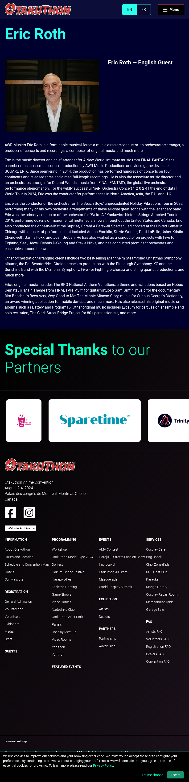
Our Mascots (14, 579)
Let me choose (152, 775)
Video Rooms (61, 639)
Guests (11, 651)
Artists (104, 609)
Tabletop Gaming (64, 587)
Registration (16, 592)
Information (16, 539)
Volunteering (14, 609)
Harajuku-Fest (62, 579)
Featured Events (66, 667)
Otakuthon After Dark (67, 617)
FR (143, 9)
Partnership (107, 638)
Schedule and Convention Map (27, 564)
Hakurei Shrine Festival (68, 572)
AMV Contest (108, 549)
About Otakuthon (17, 549)
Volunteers (13, 617)
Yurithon (58, 654)
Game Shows (61, 594)
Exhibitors (12, 624)
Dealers (104, 617)
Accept (175, 775)
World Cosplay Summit (115, 587)
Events (105, 539)
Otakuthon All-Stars (113, 572)
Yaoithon (58, 647)
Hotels (9, 572)
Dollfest (57, 564)
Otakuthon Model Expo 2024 (72, 557)
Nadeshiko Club (63, 609)
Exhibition (108, 599)
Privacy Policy (103, 765)
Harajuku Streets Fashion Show (122, 557)
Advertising (107, 646)
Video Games (61, 602)
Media (9, 631)
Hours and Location (19, 557)
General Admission (18, 601)
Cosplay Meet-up (64, 632)
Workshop (59, 549)
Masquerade (108, 579)
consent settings (16, 741)
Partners (107, 629)
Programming (64, 539)
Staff (8, 639)
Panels (57, 624)
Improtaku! (107, 564)
